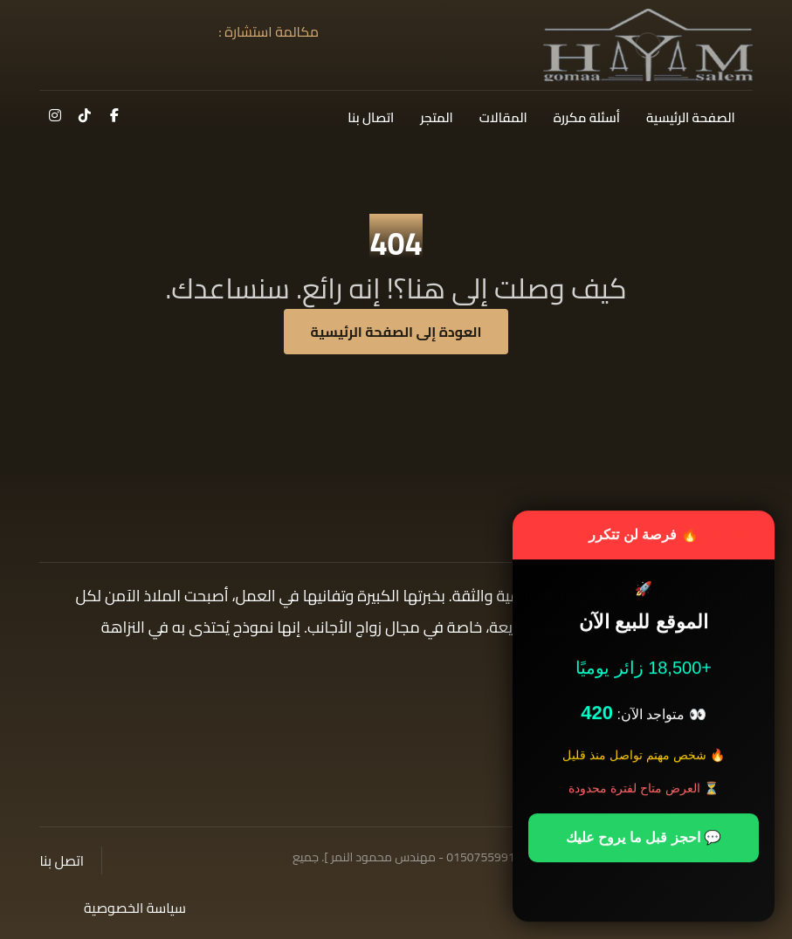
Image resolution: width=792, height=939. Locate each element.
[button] (114, 115)
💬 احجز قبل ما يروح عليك (643, 839)
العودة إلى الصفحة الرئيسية (396, 332)
